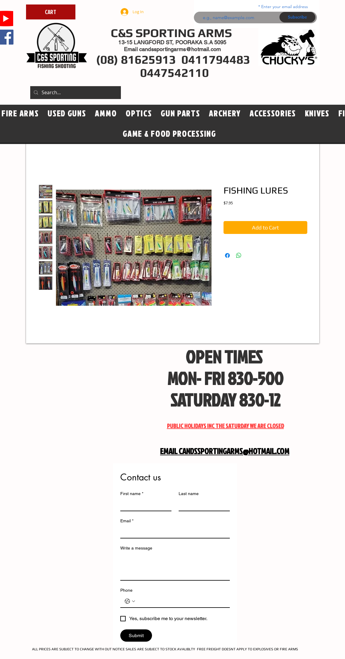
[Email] (173, 532)
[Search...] (75, 92)
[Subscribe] (297, 17)
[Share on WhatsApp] (238, 255)
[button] (138, 114)
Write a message (136, 548)
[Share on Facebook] (227, 255)
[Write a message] (175, 566)
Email (126, 520)
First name (131, 493)
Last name (189, 493)
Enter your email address (284, 6)
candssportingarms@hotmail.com (180, 49)
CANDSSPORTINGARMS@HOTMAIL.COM (234, 451)
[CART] (50, 11)
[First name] (144, 505)
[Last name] (202, 505)
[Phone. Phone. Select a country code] (130, 601)
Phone (126, 590)
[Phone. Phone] (181, 601)
